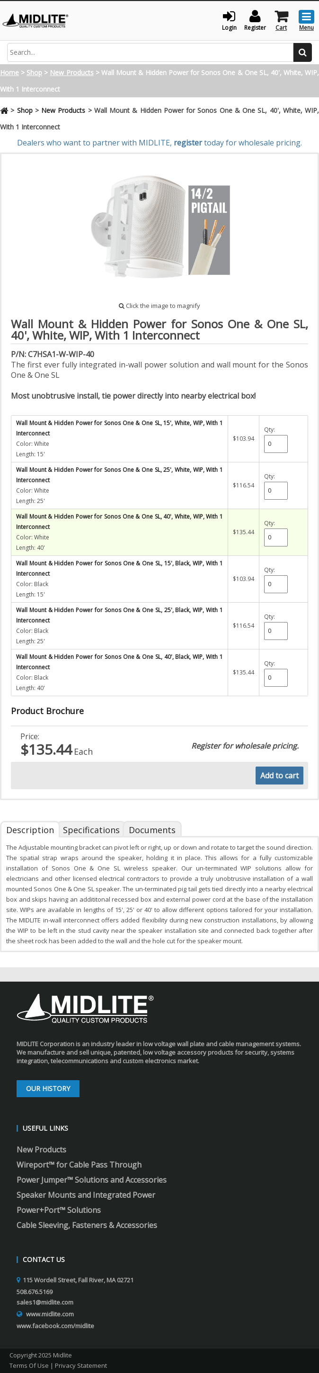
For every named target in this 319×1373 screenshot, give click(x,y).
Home (9, 72)
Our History (48, 1088)
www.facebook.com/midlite (55, 1326)
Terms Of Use (29, 1365)
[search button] (302, 52)
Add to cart (279, 775)
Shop (34, 72)
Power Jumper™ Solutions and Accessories (92, 1180)
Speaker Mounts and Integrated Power (86, 1195)
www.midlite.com (50, 1314)
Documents (152, 830)
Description (30, 830)
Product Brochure (47, 710)
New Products (71, 72)
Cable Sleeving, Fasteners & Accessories (87, 1225)
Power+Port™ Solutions (59, 1210)
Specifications (91, 830)
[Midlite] (35, 20)
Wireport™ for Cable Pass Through (79, 1165)
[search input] (150, 52)
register (188, 142)
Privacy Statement (81, 1365)
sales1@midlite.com (45, 1302)
